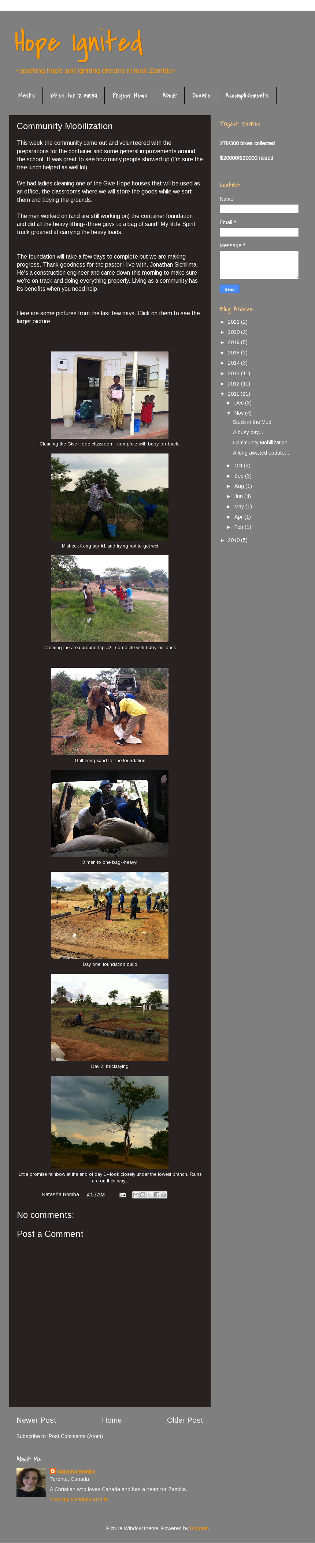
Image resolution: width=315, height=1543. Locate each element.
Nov (239, 413)
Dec (239, 403)
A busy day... (248, 432)
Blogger (199, 1528)
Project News (130, 96)
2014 (234, 363)
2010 (234, 540)
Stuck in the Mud (252, 422)
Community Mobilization (260, 442)
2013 (234, 373)
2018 (234, 352)
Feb (239, 527)
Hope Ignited (79, 42)
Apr (239, 517)
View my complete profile (79, 1499)
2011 (234, 394)
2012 (234, 384)
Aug (239, 486)
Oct (239, 465)
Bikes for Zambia (73, 96)
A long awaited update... (261, 453)
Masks (26, 96)
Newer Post (36, 1420)
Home (112, 1420)
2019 (234, 342)
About (170, 96)
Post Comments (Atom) (76, 1436)
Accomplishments (247, 96)
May (239, 506)
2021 (234, 322)
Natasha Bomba (75, 1472)
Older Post (185, 1420)
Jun (239, 496)
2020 (234, 332)
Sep (239, 476)
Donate (201, 96)
